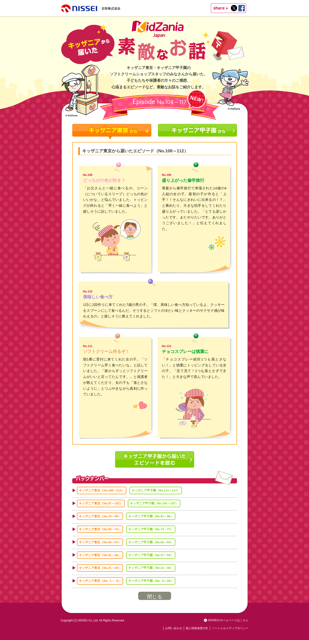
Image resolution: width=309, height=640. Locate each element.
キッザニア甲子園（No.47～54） (150, 555)
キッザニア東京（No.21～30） (100, 568)
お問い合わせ (173, 628)
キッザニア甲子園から (197, 132)
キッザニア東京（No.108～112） (101, 490)
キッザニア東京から (111, 132)
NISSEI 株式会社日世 (91, 8)
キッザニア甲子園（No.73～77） (150, 529)
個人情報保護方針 (197, 628)
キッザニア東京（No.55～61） (100, 542)
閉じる (154, 596)
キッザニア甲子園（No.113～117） (156, 490)
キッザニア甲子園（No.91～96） (150, 516)
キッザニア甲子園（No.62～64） (150, 542)
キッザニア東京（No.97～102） (100, 503)
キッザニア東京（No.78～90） (100, 516)
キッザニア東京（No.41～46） (100, 555)
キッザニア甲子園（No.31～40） (150, 568)
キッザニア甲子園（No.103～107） (154, 503)
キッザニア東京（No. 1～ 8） (100, 581)
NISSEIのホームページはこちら (228, 620)
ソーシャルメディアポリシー (230, 628)
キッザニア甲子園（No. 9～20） (150, 581)
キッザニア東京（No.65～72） (100, 529)
